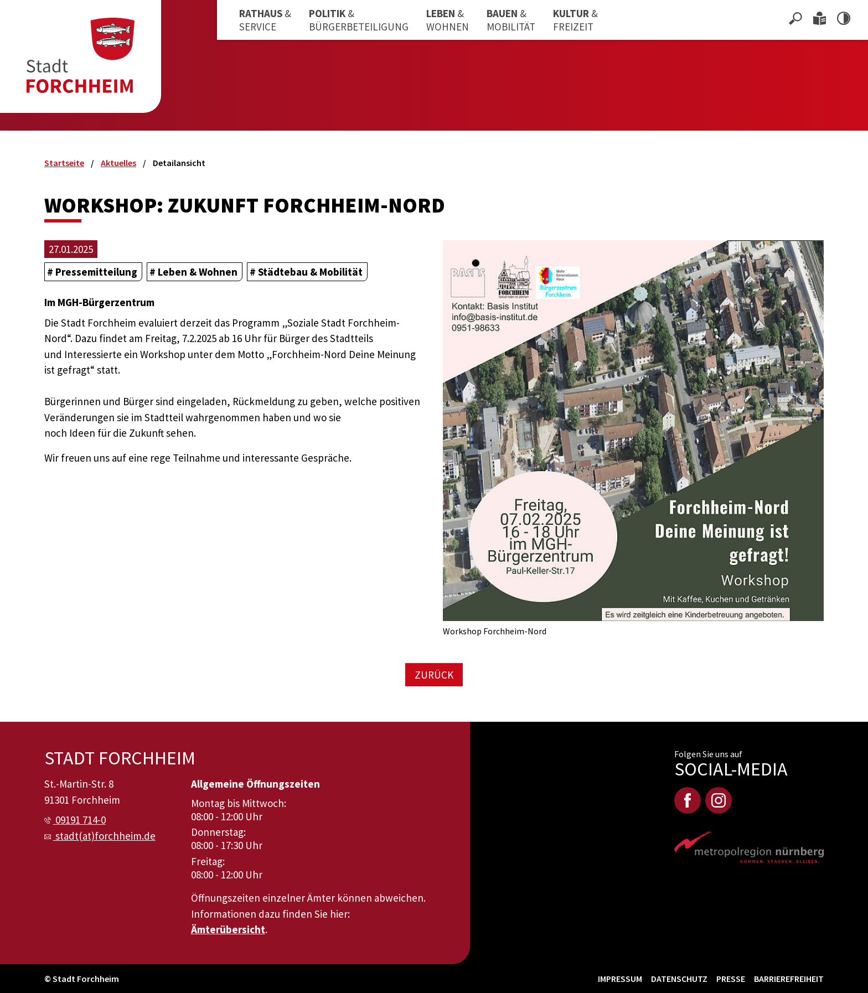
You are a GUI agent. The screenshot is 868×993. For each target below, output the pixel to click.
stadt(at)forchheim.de (105, 835)
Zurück (434, 674)
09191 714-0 (80, 819)
